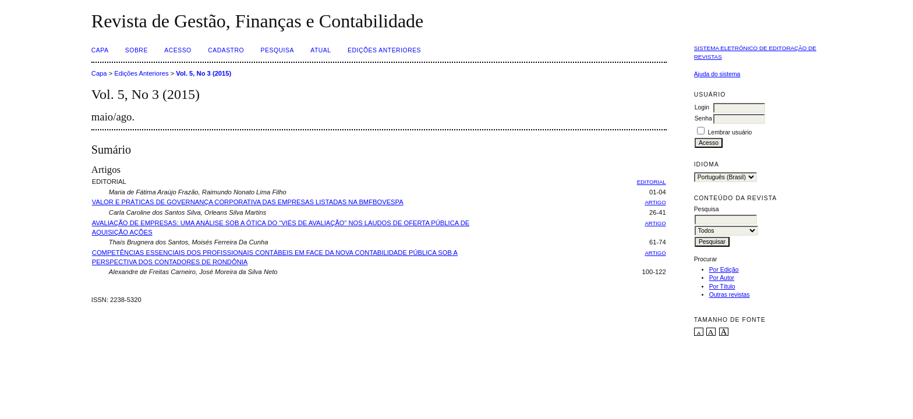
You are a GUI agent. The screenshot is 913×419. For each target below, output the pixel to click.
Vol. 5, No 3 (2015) (203, 73)
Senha (703, 118)
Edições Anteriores (384, 50)
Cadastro (226, 50)
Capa (100, 50)
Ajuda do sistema (717, 74)
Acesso (177, 50)
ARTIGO (655, 202)
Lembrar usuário (730, 132)
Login (702, 107)
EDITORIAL (651, 182)
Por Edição (724, 270)
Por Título (722, 286)
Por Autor (721, 278)
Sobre (136, 50)
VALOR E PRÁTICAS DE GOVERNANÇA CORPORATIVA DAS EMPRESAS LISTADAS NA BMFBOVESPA (248, 201)
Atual (320, 50)
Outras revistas (729, 295)
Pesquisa (277, 50)
